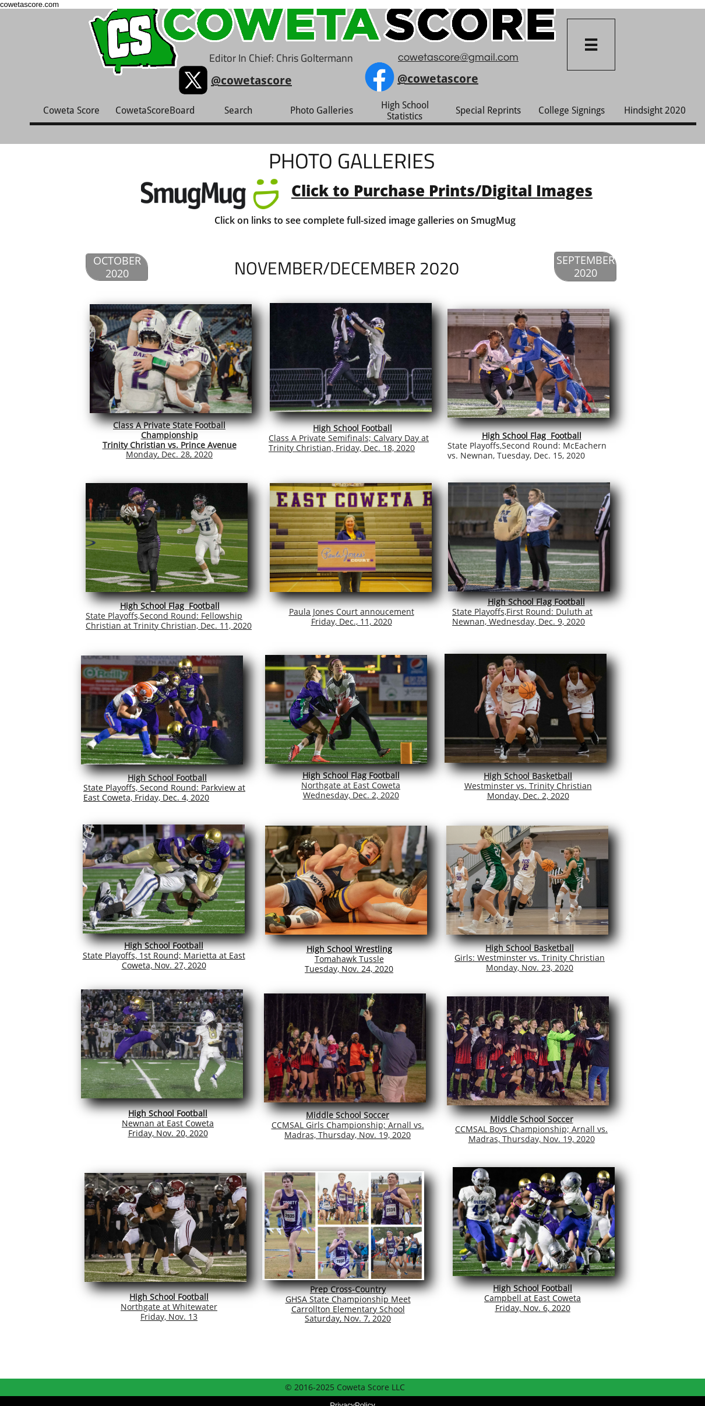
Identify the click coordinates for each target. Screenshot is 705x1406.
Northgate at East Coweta (350, 785)
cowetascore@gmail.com (458, 57)
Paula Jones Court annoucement (351, 611)
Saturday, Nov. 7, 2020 (348, 1318)
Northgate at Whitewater (169, 1306)
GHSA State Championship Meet (348, 1299)
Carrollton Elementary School (348, 1309)
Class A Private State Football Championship (169, 430)
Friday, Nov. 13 (169, 1316)
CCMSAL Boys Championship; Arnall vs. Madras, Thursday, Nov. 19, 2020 (531, 1133)
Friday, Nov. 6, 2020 (532, 1307)
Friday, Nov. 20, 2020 (168, 1133)
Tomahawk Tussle (349, 958)
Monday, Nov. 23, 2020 (529, 967)
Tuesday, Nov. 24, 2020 (349, 968)
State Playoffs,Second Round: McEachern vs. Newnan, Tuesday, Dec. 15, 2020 (527, 450)
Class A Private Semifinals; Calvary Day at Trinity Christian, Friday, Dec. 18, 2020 (349, 442)
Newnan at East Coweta (168, 1123)
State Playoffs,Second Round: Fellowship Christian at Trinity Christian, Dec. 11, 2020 (169, 620)
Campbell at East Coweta (532, 1297)
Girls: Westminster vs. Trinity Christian (529, 957)
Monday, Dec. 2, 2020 (528, 795)
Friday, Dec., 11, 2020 (351, 621)
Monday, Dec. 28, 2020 (169, 454)
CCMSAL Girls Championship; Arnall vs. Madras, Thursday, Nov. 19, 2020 (348, 1129)
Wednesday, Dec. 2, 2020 (351, 795)
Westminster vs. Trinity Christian (528, 785)
